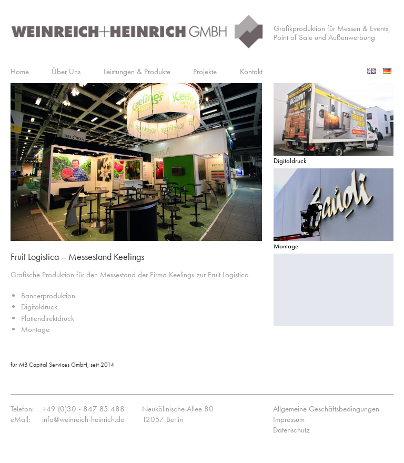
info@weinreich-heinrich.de (83, 419)
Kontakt (251, 71)
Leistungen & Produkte (137, 71)
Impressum (289, 419)
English (372, 70)
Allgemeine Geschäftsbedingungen (326, 409)
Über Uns (66, 71)
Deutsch (388, 70)
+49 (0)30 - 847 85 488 (83, 409)
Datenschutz (291, 430)
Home (20, 71)
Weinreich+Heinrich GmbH (137, 35)
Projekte (205, 71)
